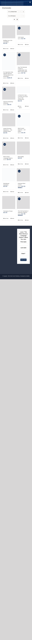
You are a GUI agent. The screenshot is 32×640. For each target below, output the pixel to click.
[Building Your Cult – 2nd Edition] (8, 31)
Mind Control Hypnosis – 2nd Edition (21, 130)
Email (23, 253)
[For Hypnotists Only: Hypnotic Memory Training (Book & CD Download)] (8, 61)
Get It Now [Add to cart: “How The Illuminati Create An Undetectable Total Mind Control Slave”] (21, 78)
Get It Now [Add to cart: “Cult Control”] (21, 44)
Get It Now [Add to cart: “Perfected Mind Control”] (21, 192)
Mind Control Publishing (15, 276)
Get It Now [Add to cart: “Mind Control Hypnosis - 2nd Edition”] (21, 138)
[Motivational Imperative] (8, 174)
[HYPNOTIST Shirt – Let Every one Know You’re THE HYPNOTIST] (23, 90)
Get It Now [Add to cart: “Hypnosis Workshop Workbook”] (6, 109)
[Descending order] (23, 11)
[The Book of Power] (8, 202)
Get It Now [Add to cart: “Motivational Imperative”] (6, 191)
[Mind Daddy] (23, 148)
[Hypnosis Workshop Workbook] (8, 93)
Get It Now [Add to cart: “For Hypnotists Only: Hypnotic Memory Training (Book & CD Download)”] (6, 83)
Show (12, 15)
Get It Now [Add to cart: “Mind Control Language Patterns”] (6, 164)
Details (13, 48)
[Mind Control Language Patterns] (8, 148)
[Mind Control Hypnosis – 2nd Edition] (23, 119)
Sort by (12, 11)
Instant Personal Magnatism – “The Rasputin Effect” (7, 130)
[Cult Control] (23, 30)
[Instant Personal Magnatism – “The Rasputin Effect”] (8, 119)
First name (23, 241)
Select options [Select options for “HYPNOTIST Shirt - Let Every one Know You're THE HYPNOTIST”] (20, 107)
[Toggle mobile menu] (30, 2)
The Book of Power (8, 211)
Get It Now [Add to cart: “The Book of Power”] (6, 218)
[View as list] (17, 19)
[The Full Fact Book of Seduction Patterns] (23, 202)
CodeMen (28, 276)
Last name (23, 247)
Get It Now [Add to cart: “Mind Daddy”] (21, 164)
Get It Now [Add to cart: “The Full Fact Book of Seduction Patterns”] (21, 220)
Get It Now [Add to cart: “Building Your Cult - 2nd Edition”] (6, 48)
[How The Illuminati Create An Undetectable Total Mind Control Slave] (23, 58)
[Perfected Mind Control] (23, 174)
